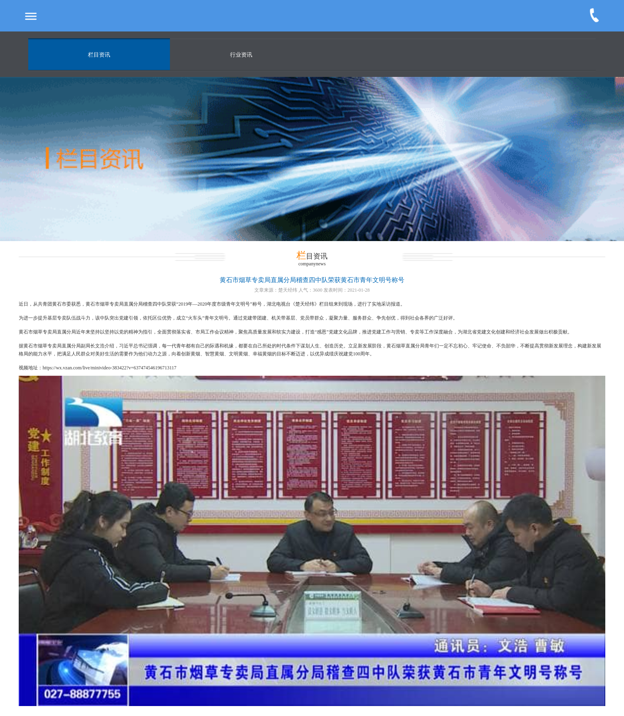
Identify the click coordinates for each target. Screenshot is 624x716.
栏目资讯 (99, 55)
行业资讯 (241, 55)
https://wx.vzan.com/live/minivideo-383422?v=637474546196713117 (109, 368)
